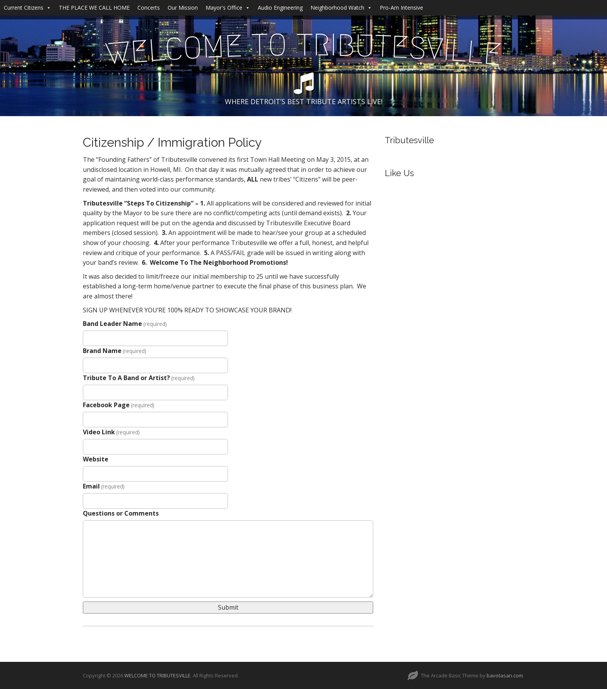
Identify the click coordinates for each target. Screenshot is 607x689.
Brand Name (114, 350)
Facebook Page (118, 405)
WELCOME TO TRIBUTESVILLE (157, 675)
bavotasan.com (505, 675)
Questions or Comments (121, 513)
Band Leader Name (125, 323)
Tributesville (409, 140)
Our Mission (183, 7)
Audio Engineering (280, 7)
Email (104, 486)
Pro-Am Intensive (401, 7)
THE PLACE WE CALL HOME (94, 7)
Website (95, 459)
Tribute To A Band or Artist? (139, 378)
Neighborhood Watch (341, 7)
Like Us (399, 173)
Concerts (148, 7)
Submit (228, 607)
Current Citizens (27, 7)
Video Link (111, 432)
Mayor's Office (228, 7)
